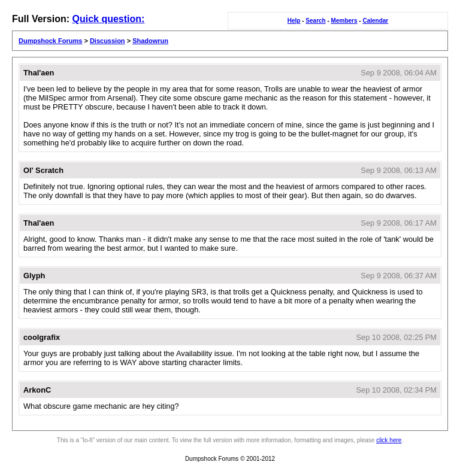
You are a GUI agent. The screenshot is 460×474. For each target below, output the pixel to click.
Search (315, 20)
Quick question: (108, 19)
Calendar (375, 20)
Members (344, 20)
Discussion (107, 40)
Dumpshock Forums (50, 40)
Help (294, 20)
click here (388, 440)
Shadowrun (150, 40)
